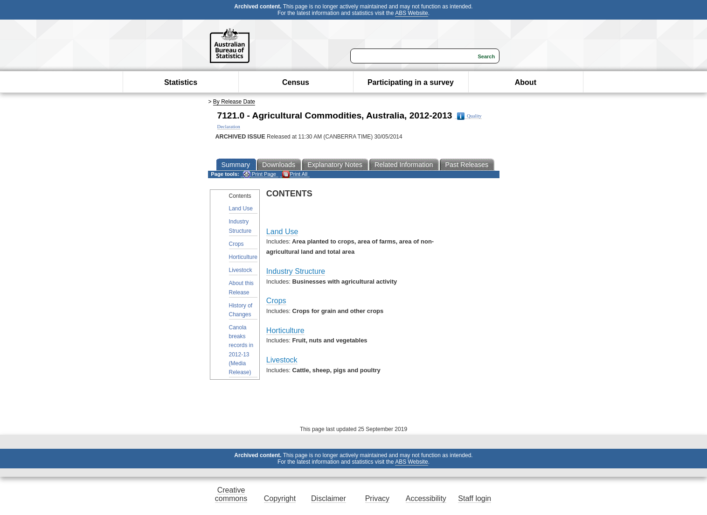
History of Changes (241, 310)
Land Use (241, 208)
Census (295, 82)
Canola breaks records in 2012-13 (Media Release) (241, 350)
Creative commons (231, 494)
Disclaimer (328, 498)
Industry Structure (240, 226)
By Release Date (234, 101)
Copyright (280, 498)
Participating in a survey (410, 82)
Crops (236, 244)
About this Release (241, 287)
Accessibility (426, 498)
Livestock (240, 270)
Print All (294, 174)
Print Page (259, 174)
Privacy (377, 498)
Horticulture (243, 257)
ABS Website (411, 13)
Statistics (180, 82)
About (525, 82)
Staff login (474, 498)
